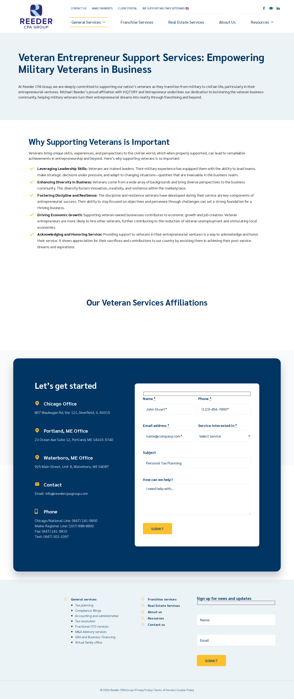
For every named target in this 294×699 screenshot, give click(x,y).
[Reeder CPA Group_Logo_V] (36, 4)
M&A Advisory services (91, 631)
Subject (149, 452)
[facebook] (263, 8)
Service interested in (217, 425)
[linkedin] (278, 8)
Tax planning (84, 605)
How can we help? (158, 479)
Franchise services (162, 599)
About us (155, 612)
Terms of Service (164, 690)
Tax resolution (85, 621)
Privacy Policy (143, 690)
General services (84, 599)
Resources (156, 618)
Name (149, 398)
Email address (156, 425)
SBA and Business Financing (95, 637)
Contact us (156, 624)
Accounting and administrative (97, 616)
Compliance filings (88, 610)
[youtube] (271, 8)
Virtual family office (88, 642)
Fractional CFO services (92, 626)
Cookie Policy (185, 690)
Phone (205, 398)
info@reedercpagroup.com (67, 493)
